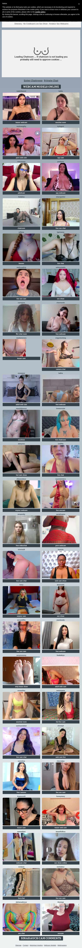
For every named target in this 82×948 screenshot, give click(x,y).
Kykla (61, 91)
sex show (60, 299)
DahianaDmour (21, 902)
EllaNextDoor (21, 479)
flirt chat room (21, 334)
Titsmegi (61, 902)
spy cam (60, 158)
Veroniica (21, 761)
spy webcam (60, 193)
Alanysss (21, 444)
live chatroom (60, 440)
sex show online (60, 863)
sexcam (61, 933)
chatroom (21, 228)
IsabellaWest (21, 91)
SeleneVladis (60, 267)
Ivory (21, 585)
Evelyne (21, 867)
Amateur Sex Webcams (58, 24)
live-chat (21, 898)
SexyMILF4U (21, 620)
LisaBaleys (61, 655)
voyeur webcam (21, 510)
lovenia (60, 549)
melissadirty (21, 267)
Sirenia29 (21, 549)
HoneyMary (60, 796)
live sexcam (60, 510)
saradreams (60, 514)
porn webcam (60, 545)
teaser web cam (61, 828)
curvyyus (21, 303)
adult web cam (21, 404)
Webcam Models (50, 945)
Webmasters (62, 945)
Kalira (60, 373)
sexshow (21, 440)
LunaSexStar (60, 408)
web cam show (60, 581)
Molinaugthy (21, 126)
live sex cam (21, 299)
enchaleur (60, 867)
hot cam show (21, 475)
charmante (61, 303)
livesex (21, 263)
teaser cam (21, 358)
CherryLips (61, 761)
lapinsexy (60, 232)
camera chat (60, 369)
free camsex (21, 792)
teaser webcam (21, 122)
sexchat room (60, 122)
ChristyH (60, 726)
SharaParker (60, 197)
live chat (60, 263)
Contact (25, 945)
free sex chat (61, 228)
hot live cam (60, 722)
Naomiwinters (60, 479)
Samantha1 (21, 832)
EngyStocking (60, 338)
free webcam (61, 334)
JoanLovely (61, 620)
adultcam (21, 193)
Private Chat (51, 80)
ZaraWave (21, 373)
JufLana (21, 232)
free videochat (21, 545)
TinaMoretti (21, 796)
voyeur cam (21, 616)
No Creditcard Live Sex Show (35, 24)
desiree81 (60, 585)
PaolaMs (60, 162)
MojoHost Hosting (36, 945)
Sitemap (18, 945)
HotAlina (21, 197)
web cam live (61, 757)
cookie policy (40, 12)
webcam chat (21, 863)
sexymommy (21, 655)
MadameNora (21, 338)
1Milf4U (60, 444)
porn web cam (21, 158)
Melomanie (60, 690)
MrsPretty (21, 514)
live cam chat (21, 581)
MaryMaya (21, 162)
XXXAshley (21, 690)
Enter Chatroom (33, 80)
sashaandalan (21, 726)
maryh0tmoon (21, 408)
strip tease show (21, 687)
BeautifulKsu (60, 832)
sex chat (21, 933)
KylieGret (60, 126)
